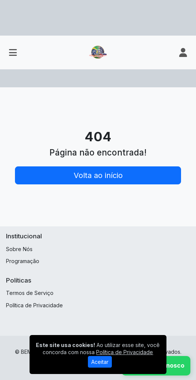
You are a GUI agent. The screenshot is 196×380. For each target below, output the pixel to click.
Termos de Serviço (29, 293)
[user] (183, 52)
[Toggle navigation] (12, 52)
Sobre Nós (19, 249)
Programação (22, 261)
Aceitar (99, 362)
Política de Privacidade (34, 305)
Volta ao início (98, 175)
